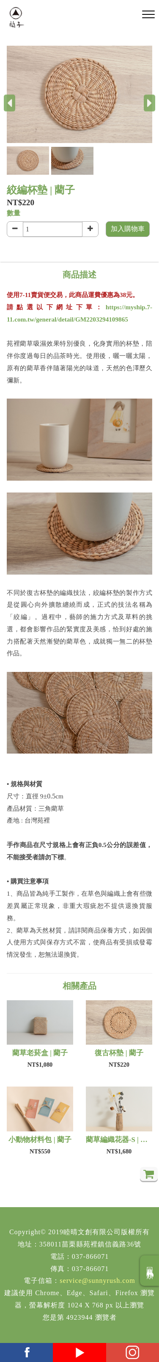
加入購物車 (128, 228)
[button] (29, 160)
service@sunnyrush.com (97, 1280)
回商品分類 (150, 1270)
